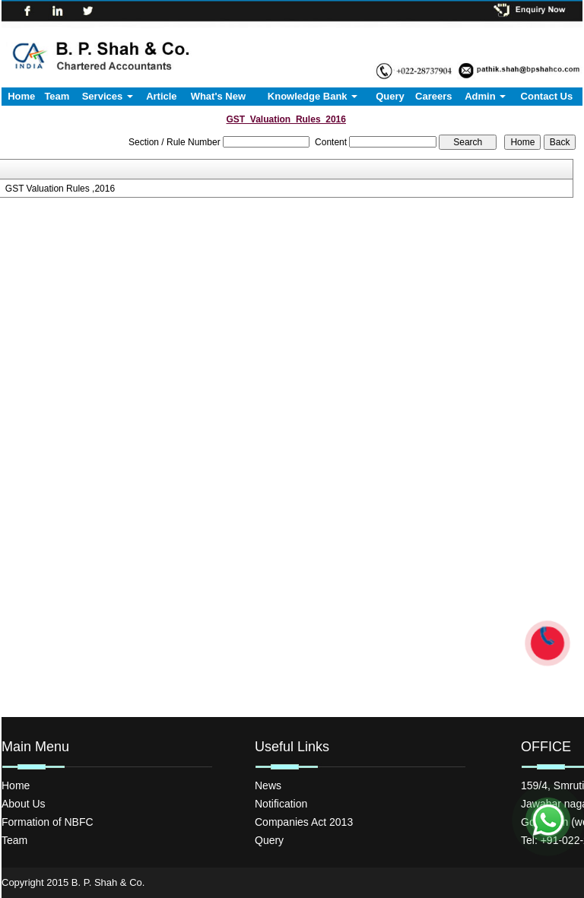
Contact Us (547, 96)
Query (390, 96)
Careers (433, 96)
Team (56, 96)
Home (21, 96)
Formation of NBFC (48, 822)
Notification (281, 804)
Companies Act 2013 (304, 822)
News (268, 785)
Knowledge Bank (312, 96)
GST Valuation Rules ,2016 (60, 188)
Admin (485, 96)
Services (107, 96)
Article (161, 96)
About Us (24, 804)
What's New (218, 96)
